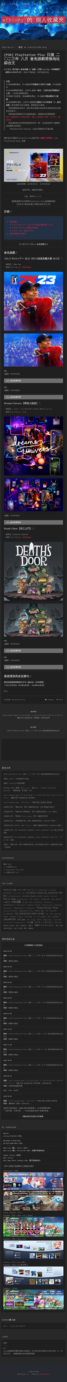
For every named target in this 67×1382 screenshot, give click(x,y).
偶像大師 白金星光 (9, 925)
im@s (28, 919)
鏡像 (5, 1343)
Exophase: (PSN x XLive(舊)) (14, 1262)
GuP (23, 893)
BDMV (24, 890)
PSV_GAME (25, 902)
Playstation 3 (8, 908)
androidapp (28, 916)
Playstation (58, 905)
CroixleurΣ (52, 890)
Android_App (9, 889)
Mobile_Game (9, 899)
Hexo (27, 1374)
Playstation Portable (10, 911)
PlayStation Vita (47, 905)
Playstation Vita (26, 911)
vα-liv (39, 919)
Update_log (57, 914)
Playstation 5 (31, 908)
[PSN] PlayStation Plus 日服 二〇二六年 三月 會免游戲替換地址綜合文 (31, 774)
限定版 (20, 928)
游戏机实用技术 (8, 928)
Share (61, 699)
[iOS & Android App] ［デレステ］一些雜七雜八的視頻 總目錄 (27, 802)
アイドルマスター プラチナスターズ (14, 922)
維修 (15, 928)
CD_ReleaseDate (42, 890)
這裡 (38, 1116)
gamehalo (43, 916)
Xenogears (20, 916)
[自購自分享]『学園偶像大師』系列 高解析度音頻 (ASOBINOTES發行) (29, 821)
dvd (38, 916)
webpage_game (47, 919)
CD (36, 890)
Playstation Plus (37, 47)
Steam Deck (53, 911)
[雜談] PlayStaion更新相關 (14, 783)
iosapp (33, 919)
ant (35, 916)
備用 (18, 1155)
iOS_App (21, 919)
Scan (47, 911)
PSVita (31, 902)
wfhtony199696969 (10, 1136)
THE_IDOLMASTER (8, 914)
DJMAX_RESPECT (7, 893)
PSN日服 (7, 699)
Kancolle (46, 896)
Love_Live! (53, 896)
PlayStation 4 (9, 905)
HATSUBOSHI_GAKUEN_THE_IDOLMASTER (42, 893)
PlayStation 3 (48, 902)
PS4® (24, 412)
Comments (51, 699)
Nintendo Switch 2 (23, 899)
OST (31, 899)
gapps (49, 916)
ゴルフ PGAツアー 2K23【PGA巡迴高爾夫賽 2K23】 (33, 225)
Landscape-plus (44, 1374)
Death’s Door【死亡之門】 (23, 231)
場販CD (30, 925)
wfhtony (20, 1148)
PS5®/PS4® (27, 267)
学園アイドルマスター (44, 925)
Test (47, 914)
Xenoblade (13, 916)
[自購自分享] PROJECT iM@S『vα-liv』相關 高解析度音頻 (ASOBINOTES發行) (32, 825)
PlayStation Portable (34, 905)
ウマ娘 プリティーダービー (40, 922)
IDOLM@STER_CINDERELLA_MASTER (32, 896)
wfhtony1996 (21, 1150)
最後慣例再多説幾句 (17, 234)
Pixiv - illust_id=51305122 (14, 1326)
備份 (17, 925)
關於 (36, 4)
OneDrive (36, 899)
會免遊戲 (13, 222)
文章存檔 (14, 4)
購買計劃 (26, 4)
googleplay (55, 916)
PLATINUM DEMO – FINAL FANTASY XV (51, 899)
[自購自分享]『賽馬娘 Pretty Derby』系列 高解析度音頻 (25, 816)
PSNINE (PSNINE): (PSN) (12, 1213)
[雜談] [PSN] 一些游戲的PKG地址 (16, 779)
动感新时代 (23, 925)
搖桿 (57, 925)
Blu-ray (31, 890)
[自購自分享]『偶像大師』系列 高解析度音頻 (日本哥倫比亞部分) (29, 807)
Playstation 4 (19, 908)
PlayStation (38, 902)
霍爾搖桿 (31, 928)
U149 (51, 914)
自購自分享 (10, 872)
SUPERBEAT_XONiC (39, 911)
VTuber (5, 916)
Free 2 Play (17, 893)
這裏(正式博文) (46, 138)
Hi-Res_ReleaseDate (15, 896)
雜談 (20, 47)
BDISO (20, 890)
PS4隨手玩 (10, 867)
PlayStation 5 (21, 905)
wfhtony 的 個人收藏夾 (33, 20)
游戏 (61, 925)
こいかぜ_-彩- (57, 919)
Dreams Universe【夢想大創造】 (25, 228)
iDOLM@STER (9, 919)
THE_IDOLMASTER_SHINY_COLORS (29, 914)
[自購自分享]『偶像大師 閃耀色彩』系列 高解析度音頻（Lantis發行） (30, 812)
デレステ (58, 922)
